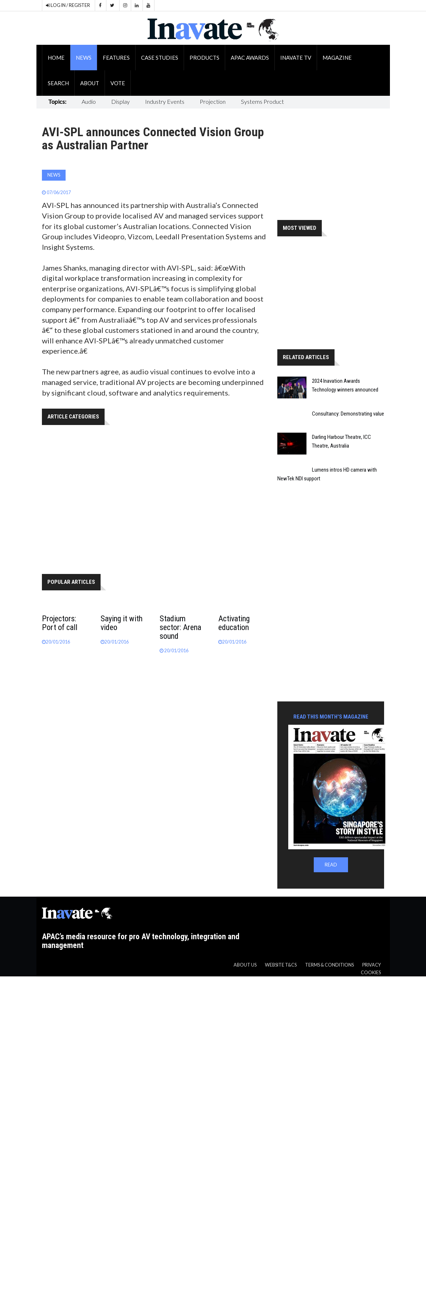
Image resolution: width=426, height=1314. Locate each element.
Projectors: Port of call (59, 623)
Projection (213, 101)
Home (56, 57)
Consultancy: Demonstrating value (348, 413)
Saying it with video (121, 623)
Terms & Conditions (329, 965)
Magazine (337, 57)
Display (120, 101)
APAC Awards (250, 57)
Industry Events (164, 101)
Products (204, 57)
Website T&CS (281, 965)
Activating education (234, 623)
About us (245, 965)
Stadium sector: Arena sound (180, 627)
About (89, 83)
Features (116, 57)
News (83, 57)
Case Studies (159, 57)
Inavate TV (295, 57)
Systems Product (262, 101)
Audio (89, 101)
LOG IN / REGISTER (68, 5)
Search (58, 83)
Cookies (371, 972)
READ (331, 865)
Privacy (371, 965)
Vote (117, 83)
